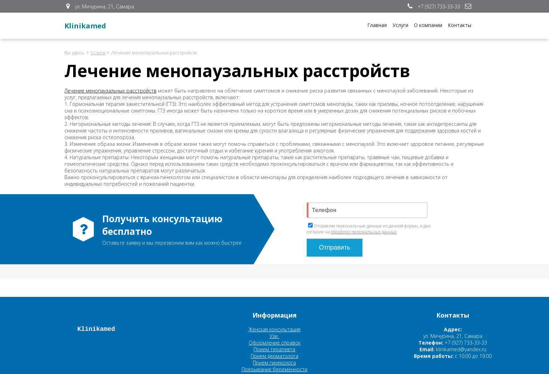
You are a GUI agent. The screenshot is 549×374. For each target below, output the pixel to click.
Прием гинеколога (274, 362)
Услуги (400, 25)
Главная (377, 25)
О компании (428, 25)
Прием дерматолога (274, 356)
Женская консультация (274, 329)
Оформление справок (274, 342)
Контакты (459, 25)
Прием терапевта (274, 349)
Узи (274, 336)
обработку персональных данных (364, 232)
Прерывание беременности (274, 369)
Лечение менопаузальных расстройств (110, 90)
